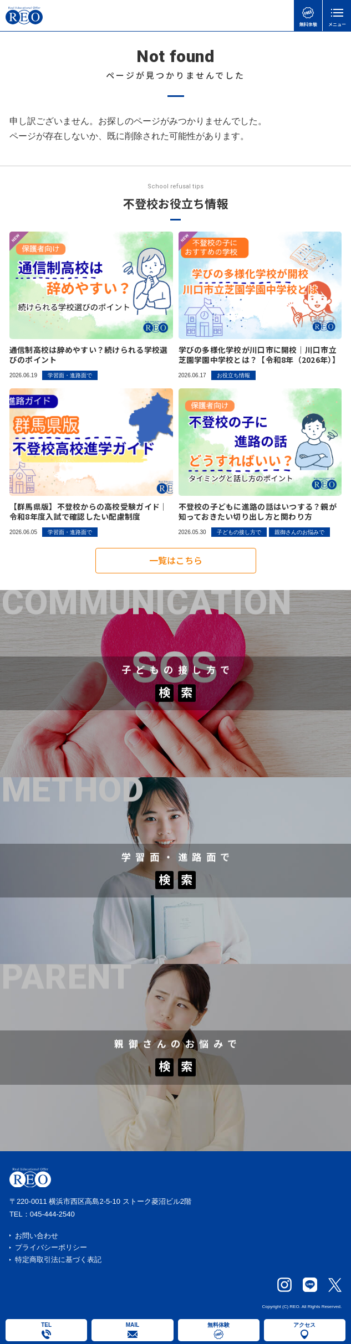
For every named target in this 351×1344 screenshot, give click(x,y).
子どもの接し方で (239, 532)
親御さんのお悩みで (299, 532)
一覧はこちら (175, 564)
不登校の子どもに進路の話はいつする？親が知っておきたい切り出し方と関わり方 (258, 511)
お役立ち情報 (233, 375)
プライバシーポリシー (51, 1247)
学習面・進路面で (70, 375)
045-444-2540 (52, 1214)
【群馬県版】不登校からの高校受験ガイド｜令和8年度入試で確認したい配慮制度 (88, 511)
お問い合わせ (36, 1236)
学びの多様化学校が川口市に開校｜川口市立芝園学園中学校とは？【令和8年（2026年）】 (259, 355)
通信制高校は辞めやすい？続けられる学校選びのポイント (88, 355)
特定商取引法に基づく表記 (58, 1259)
